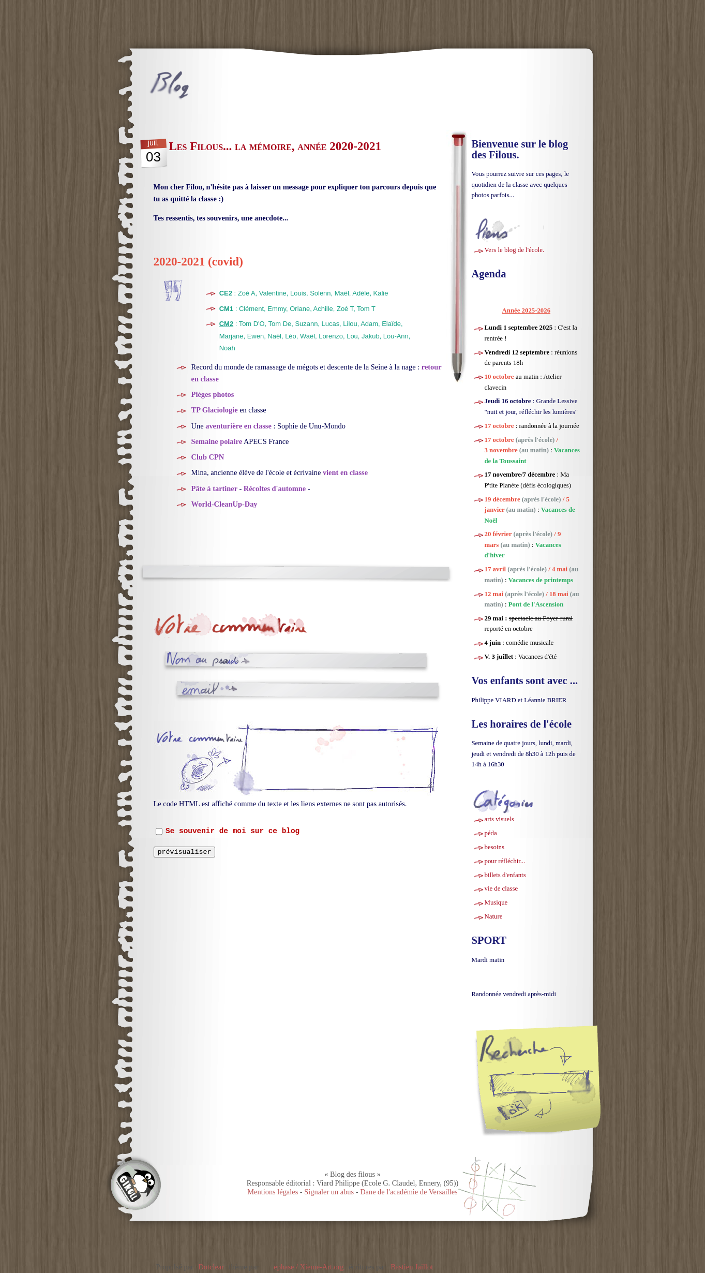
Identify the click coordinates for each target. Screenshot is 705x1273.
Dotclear (211, 1267)
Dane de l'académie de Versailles (409, 1192)
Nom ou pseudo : (203, 660)
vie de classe (501, 888)
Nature (494, 916)
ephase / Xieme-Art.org (308, 1267)
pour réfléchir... (505, 861)
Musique (496, 902)
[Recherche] (556, 1083)
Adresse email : (207, 690)
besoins (494, 847)
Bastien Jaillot (412, 1267)
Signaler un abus (329, 1192)
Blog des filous (224, 85)
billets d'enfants (505, 875)
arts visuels (499, 819)
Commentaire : (201, 746)
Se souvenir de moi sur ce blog (232, 831)
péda (491, 833)
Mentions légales (272, 1192)
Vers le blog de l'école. (515, 250)
